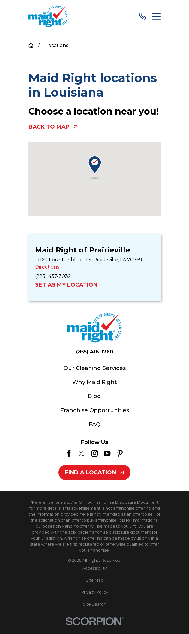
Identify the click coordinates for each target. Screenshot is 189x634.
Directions (47, 267)
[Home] (48, 16)
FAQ (94, 424)
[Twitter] (81, 453)
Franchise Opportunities (94, 410)
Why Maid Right (94, 382)
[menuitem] (94, 568)
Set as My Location (66, 285)
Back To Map (52, 127)
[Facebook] (69, 453)
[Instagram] (94, 453)
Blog (94, 396)
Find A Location (94, 472)
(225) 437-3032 (53, 276)
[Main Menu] (156, 16)
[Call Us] (142, 16)
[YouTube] (107, 453)
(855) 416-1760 (94, 352)
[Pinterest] (120, 453)
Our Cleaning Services (95, 368)
